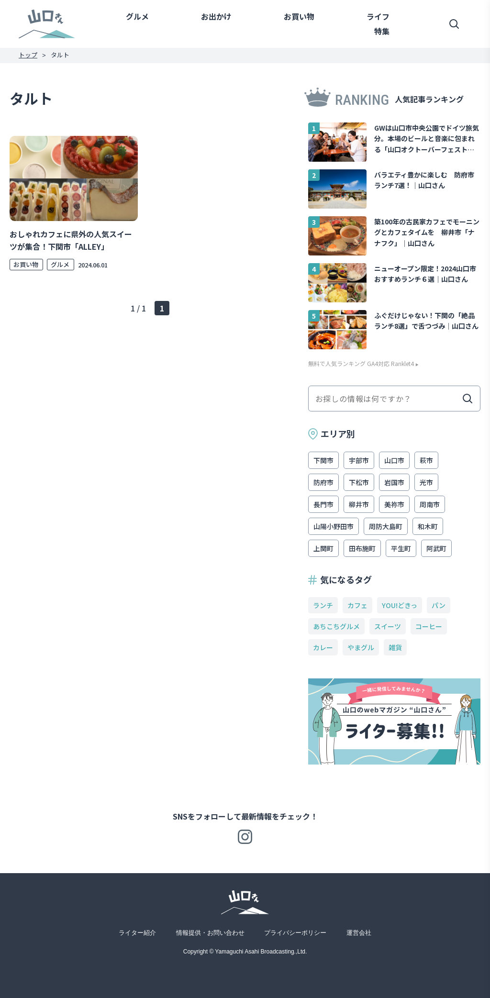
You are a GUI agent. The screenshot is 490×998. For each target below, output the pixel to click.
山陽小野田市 (333, 526)
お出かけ (216, 16)
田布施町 (362, 548)
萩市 (426, 460)
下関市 (323, 460)
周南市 (430, 504)
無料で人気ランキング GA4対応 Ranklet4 (361, 363)
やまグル (360, 647)
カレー (323, 647)
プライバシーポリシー (295, 932)
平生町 (401, 548)
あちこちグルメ (336, 626)
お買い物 (299, 16)
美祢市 (394, 504)
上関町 (323, 548)
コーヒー (428, 626)
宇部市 (359, 460)
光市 (426, 482)
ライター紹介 (137, 932)
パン (438, 605)
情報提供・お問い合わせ (210, 932)
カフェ (357, 605)
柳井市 (359, 504)
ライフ (378, 16)
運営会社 (358, 932)
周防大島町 (385, 526)
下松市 (359, 482)
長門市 (323, 504)
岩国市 (394, 482)
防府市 (323, 482)
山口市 (394, 460)
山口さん (47, 24)
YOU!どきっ (399, 605)
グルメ (137, 16)
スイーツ (387, 626)
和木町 (428, 526)
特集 (382, 31)
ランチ (323, 605)
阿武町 (436, 548)
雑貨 (395, 647)
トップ (28, 54)
